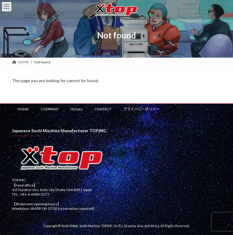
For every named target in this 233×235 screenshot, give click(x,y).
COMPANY (50, 109)
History (76, 109)
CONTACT (102, 109)
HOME (23, 109)
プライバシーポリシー (141, 109)
